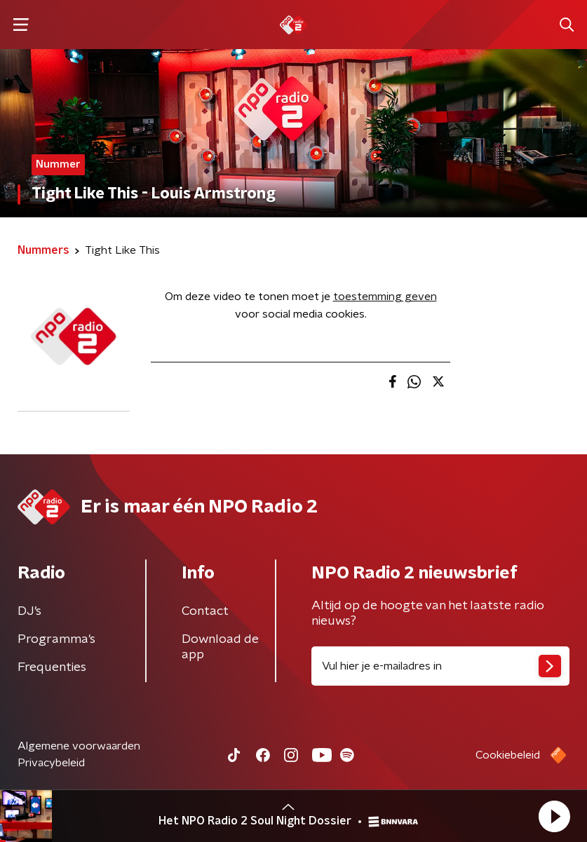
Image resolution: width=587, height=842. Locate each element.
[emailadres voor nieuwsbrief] (440, 666)
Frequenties (52, 667)
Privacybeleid (51, 762)
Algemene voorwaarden (79, 746)
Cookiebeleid (507, 755)
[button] (554, 816)
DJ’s (29, 611)
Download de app (220, 647)
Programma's (56, 639)
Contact (205, 611)
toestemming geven (385, 296)
